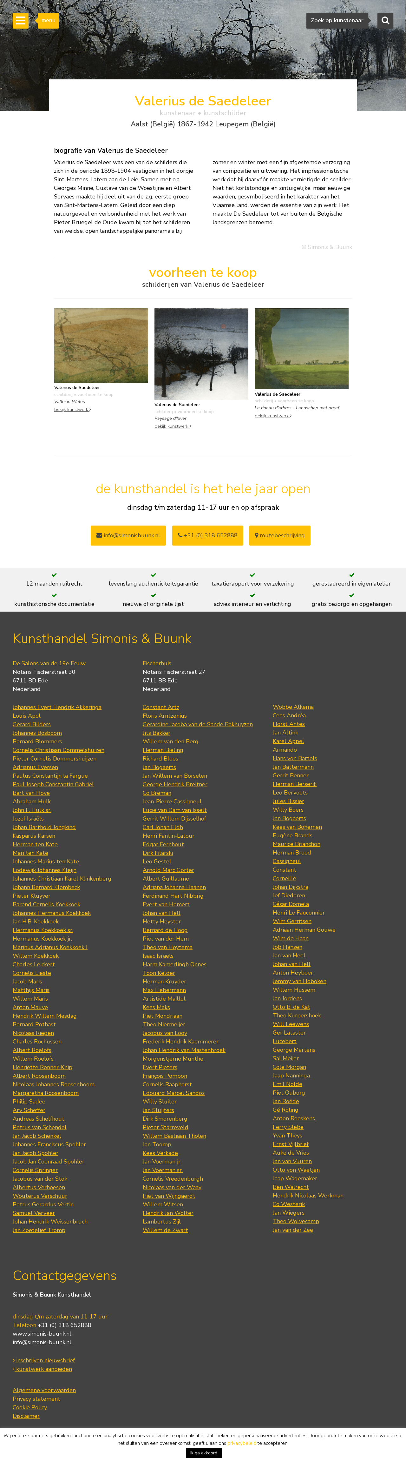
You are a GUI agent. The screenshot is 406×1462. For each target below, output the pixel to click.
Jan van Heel (289, 955)
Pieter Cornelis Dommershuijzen (54, 758)
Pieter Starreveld (165, 1127)
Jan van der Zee (293, 1230)
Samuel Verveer (34, 1213)
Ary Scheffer (29, 1110)
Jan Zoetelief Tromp (39, 1230)
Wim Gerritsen (292, 921)
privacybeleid (241, 1443)
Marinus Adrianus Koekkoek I (50, 947)
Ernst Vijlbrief (291, 1144)
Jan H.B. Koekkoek (36, 921)
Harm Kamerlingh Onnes (174, 964)
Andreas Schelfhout (38, 1119)
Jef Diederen (289, 895)
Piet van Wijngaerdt (169, 1196)
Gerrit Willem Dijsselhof (174, 818)
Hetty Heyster (162, 921)
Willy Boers (288, 810)
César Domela (291, 904)
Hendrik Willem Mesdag (45, 1016)
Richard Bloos (160, 758)
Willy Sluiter (160, 1101)
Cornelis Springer (35, 1170)
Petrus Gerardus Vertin (43, 1204)
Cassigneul (287, 861)
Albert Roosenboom (39, 1076)
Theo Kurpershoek (297, 1015)
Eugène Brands (292, 835)
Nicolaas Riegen (33, 1033)
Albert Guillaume (166, 878)
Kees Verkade (160, 1153)
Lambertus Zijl (162, 1221)
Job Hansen (287, 947)
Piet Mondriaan (162, 1016)
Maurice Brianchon (296, 844)
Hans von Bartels (295, 758)
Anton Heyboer (293, 972)
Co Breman (157, 793)
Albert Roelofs (32, 1050)
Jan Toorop (157, 1144)
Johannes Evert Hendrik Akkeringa (57, 707)
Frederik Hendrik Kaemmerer (181, 1041)
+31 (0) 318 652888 (208, 535)
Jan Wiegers (288, 1213)
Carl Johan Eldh (163, 827)
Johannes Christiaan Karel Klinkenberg (62, 878)
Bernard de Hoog (165, 930)
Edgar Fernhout (163, 844)
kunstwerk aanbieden (42, 1369)
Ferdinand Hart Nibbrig (173, 896)
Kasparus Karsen (34, 836)
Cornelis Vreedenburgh (173, 1179)
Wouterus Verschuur (40, 1196)
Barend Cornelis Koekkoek (46, 904)
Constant (284, 870)
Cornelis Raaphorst (167, 1084)
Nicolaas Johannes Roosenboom (54, 1084)
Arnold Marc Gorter (168, 870)
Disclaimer (26, 1416)
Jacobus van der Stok (40, 1179)
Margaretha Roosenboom (46, 1093)
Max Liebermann (164, 990)
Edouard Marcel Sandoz (174, 1093)
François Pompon (165, 1076)
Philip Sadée (29, 1101)
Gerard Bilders (32, 724)
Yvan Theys (287, 1135)
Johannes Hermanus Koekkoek (52, 913)
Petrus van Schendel (40, 1127)
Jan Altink (285, 732)
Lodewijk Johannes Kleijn (44, 870)
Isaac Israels (158, 956)
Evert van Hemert (166, 904)
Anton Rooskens (294, 1118)
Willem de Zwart (165, 1230)
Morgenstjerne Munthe (173, 1059)
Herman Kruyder (164, 981)
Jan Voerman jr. (162, 1161)
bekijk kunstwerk (72, 409)
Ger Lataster (289, 1032)
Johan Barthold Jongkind (44, 827)
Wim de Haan (291, 938)
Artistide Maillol (164, 999)
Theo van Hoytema (168, 947)
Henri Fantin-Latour (168, 836)
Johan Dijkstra (290, 887)
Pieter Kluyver (31, 896)
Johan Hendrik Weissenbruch (50, 1221)
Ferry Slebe (288, 1127)
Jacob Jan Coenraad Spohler (48, 1161)
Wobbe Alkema (293, 707)
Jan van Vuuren (292, 1161)
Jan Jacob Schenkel (37, 1136)
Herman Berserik (295, 784)
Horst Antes (289, 724)
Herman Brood (292, 852)
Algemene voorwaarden (44, 1390)
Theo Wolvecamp (296, 1221)
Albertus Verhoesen (39, 1187)
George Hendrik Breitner (175, 784)
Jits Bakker (156, 733)
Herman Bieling (163, 750)
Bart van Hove (31, 793)
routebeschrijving (280, 535)
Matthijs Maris (31, 990)
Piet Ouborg (289, 1092)
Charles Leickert (34, 964)
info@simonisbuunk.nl (128, 535)
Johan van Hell (161, 913)
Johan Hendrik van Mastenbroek (184, 1050)
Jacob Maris (27, 981)
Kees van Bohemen (297, 827)
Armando (285, 750)
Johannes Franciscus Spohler (49, 1144)
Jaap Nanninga (291, 1075)
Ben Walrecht (291, 1187)
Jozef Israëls (28, 818)
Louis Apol (27, 716)
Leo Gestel (157, 861)
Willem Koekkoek (36, 956)
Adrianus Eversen (35, 767)
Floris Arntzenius (165, 716)
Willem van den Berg (171, 741)
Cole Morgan (289, 1067)
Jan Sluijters (158, 1110)
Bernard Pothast (34, 1024)
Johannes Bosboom (37, 733)
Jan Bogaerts (159, 767)
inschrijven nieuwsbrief (44, 1360)
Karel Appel (288, 741)
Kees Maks (156, 1007)
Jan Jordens (287, 998)
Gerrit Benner (291, 775)
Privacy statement (36, 1399)
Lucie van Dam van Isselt (175, 810)
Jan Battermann (293, 767)
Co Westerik (289, 1204)
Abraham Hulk (32, 801)
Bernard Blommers (37, 741)
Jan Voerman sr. (163, 1170)
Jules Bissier (288, 801)
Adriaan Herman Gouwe (304, 930)
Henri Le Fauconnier (299, 912)
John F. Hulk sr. (32, 810)
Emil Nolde (287, 1084)
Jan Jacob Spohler (35, 1153)
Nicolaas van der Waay (172, 1187)
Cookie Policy (30, 1407)
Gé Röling (285, 1110)
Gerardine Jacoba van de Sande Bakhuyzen (198, 724)
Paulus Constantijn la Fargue (50, 776)
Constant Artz (161, 707)
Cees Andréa (289, 715)
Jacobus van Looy (165, 1033)
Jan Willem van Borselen (175, 776)
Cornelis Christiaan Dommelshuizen (58, 750)
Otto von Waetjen (296, 1170)
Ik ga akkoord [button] (203, 1453)
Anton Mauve (30, 1007)
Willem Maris (30, 999)
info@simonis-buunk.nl (42, 1342)
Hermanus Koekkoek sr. (43, 930)
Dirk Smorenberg (165, 1119)
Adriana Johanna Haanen (174, 887)
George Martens (294, 1050)
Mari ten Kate (30, 853)
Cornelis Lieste (32, 973)
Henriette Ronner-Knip (42, 1067)
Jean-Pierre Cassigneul (172, 801)
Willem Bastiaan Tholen (174, 1136)
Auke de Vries (291, 1153)
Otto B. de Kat (291, 1007)
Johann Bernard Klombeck (46, 887)
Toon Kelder (159, 973)
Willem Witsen (163, 1204)
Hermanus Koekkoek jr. (42, 938)
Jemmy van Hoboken (299, 981)
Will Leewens (291, 1024)
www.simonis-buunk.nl (42, 1334)
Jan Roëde (286, 1101)
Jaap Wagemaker (295, 1178)
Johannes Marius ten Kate (46, 861)
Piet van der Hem (166, 938)
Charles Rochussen (37, 1041)
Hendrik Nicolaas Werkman (308, 1195)
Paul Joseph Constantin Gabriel (53, 784)
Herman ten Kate (35, 844)
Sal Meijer (286, 1058)
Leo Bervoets (290, 792)
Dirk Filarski (158, 853)
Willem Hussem (294, 990)
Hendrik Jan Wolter (168, 1213)
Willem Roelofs (33, 1059)
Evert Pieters (160, 1067)
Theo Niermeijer (164, 1024)
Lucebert (285, 1041)
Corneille (284, 878)
